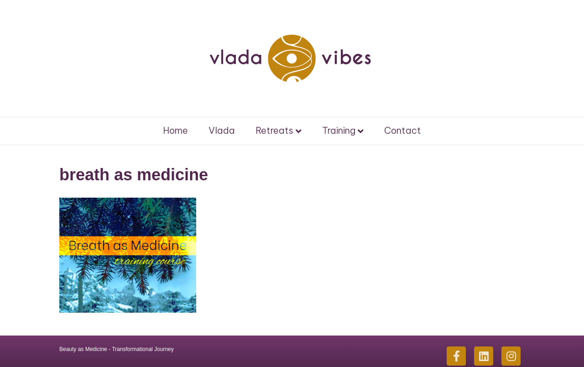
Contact (402, 130)
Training (338, 130)
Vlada (222, 130)
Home (175, 130)
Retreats (274, 130)
